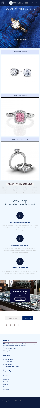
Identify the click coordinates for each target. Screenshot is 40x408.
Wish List (5, 384)
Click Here (20, 299)
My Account (6, 379)
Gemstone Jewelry (20, 95)
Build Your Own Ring (20, 139)
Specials (5, 392)
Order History (7, 382)
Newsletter (6, 389)
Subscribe (28, 318)
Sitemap (5, 387)
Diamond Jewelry (20, 51)
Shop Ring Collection (20, 40)
